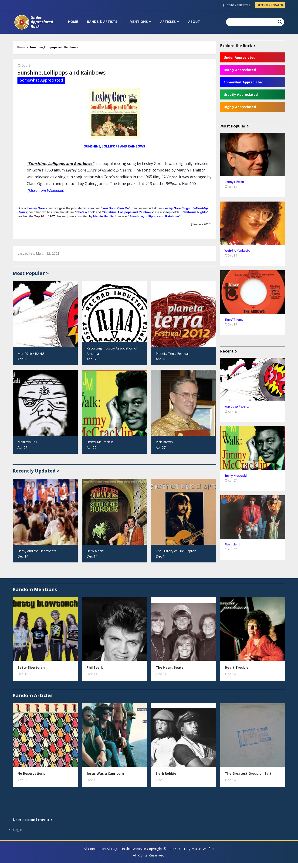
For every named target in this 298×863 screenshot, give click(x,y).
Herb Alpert (95, 551)
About (195, 22)
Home (73, 22)
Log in (17, 829)
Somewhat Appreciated (243, 82)
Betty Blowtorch (31, 667)
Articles (170, 22)
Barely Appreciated (240, 70)
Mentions (141, 22)
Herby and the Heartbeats (36, 551)
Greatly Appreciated (241, 94)
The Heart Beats (169, 667)
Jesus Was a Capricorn (105, 773)
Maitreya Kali (27, 442)
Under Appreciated (239, 57)
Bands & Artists (104, 22)
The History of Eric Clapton (176, 551)
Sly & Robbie (166, 773)
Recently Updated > (36, 471)
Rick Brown (164, 442)
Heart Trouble (236, 667)
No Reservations (31, 773)
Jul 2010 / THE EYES (236, 5)
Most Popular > (31, 273)
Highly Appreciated (240, 107)
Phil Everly (95, 667)
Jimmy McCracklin (100, 442)
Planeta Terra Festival (172, 353)
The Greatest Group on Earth (249, 773)
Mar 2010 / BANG (30, 353)
